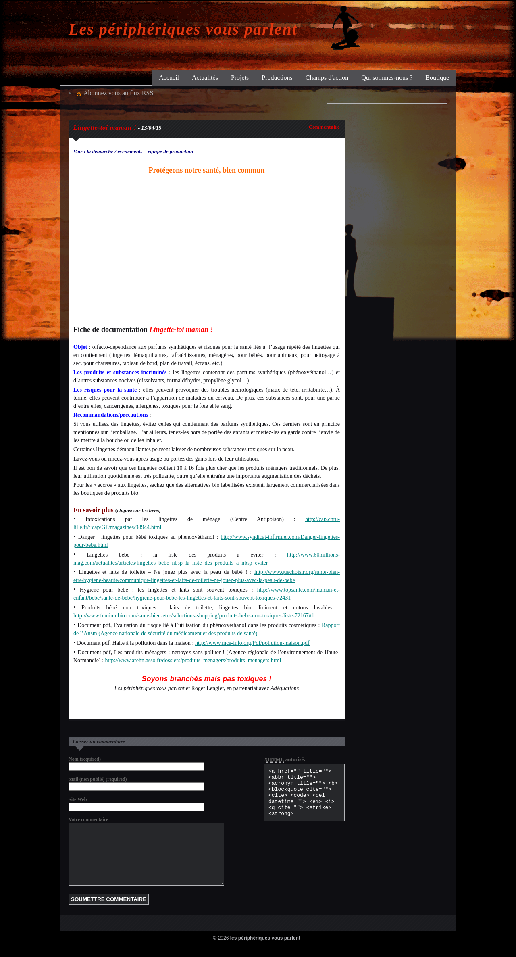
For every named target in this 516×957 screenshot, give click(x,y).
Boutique (437, 77)
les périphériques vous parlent (265, 950)
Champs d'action (327, 77)
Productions (277, 77)
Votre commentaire (88, 819)
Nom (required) (85, 759)
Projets (240, 77)
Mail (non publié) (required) (98, 779)
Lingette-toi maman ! (104, 127)
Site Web (78, 799)
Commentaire (324, 127)
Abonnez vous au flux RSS (118, 93)
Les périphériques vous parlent (183, 29)
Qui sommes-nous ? (386, 77)
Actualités (205, 77)
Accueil (169, 77)
